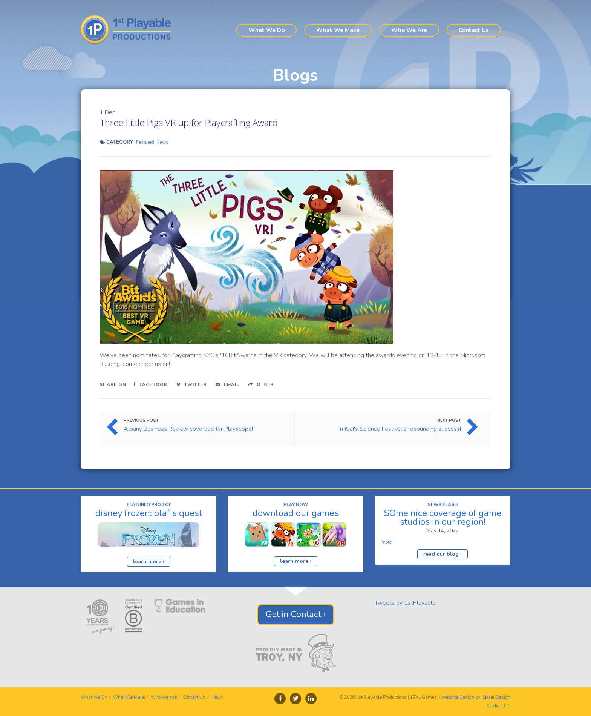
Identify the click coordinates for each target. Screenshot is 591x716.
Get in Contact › (296, 614)
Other (261, 384)
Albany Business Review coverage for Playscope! (188, 429)
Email (227, 384)
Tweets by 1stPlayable (405, 603)
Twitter (191, 384)
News (162, 142)
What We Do (266, 30)
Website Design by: (461, 697)
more (386, 542)
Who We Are (409, 30)
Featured (145, 142)
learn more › (148, 561)
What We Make (338, 30)
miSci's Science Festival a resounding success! (400, 429)
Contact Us (474, 30)
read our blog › (442, 554)
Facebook (150, 384)
